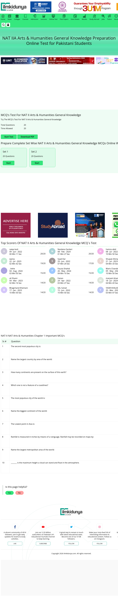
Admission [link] (34, 17)
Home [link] (3, 17)
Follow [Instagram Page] (99, 544)
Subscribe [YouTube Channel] (43, 544)
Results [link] (84, 17)
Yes (9, 493)
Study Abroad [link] (94, 17)
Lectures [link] (44, 17)
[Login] (8, 25)
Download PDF (27, 136)
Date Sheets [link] (75, 17)
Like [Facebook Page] (15, 544)
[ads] (16, 225)
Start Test (8, 136)
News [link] (10, 17)
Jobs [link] (103, 17)
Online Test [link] (53, 17)
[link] (41, 6)
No (19, 493)
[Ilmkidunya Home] (14, 7)
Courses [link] (25, 17)
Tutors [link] (109, 17)
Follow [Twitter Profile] (71, 544)
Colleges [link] (17, 17)
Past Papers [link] (64, 17)
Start (8, 163)
